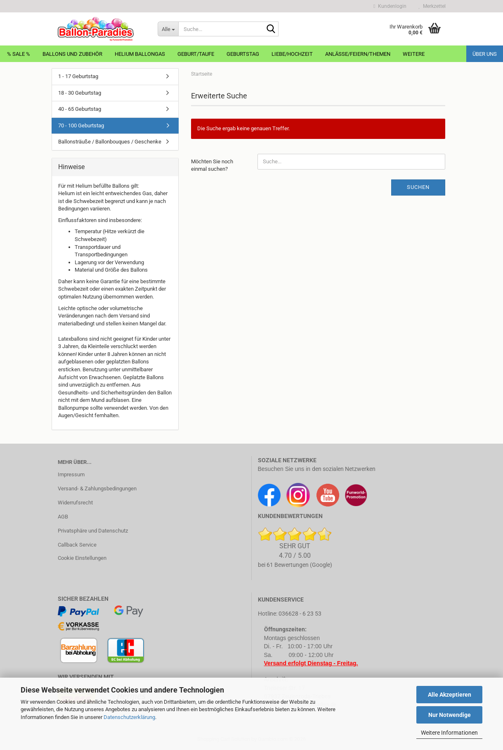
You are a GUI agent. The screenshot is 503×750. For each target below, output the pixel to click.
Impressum (71, 474)
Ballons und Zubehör (72, 54)
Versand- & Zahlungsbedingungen (97, 488)
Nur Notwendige (449, 715)
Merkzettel (432, 6)
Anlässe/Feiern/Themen (357, 54)
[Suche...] (168, 28)
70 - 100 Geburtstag (81, 125)
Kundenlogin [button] (389, 6)
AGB (63, 517)
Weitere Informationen (449, 732)
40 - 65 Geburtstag (79, 109)
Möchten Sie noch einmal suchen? (212, 165)
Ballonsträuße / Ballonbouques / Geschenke (109, 142)
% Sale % (18, 54)
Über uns (484, 54)
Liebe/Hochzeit (292, 54)
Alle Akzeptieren (449, 694)
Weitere (414, 54)
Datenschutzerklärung (129, 717)
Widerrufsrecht (75, 502)
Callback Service (77, 545)
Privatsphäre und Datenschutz (93, 531)
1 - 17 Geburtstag (78, 76)
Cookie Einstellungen (82, 558)
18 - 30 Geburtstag (79, 93)
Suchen (418, 187)
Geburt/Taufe (195, 54)
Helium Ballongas (140, 54)
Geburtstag (243, 54)
